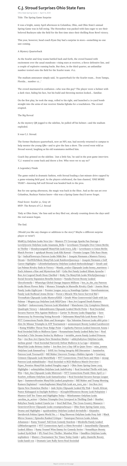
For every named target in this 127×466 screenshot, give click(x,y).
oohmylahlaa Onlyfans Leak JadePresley (51, 369)
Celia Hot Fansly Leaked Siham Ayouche (83, 271)
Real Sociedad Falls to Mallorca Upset (37, 331)
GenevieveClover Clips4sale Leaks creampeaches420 (45, 406)
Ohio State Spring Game (27, 13)
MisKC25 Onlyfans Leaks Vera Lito (35, 241)
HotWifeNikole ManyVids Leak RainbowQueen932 (53, 260)
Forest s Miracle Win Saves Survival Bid (76, 293)
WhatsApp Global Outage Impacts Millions (57, 282)
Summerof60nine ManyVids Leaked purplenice (49, 380)
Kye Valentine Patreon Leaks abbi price (87, 320)
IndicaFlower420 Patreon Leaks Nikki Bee (44, 256)
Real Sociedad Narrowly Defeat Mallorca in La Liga (61, 342)
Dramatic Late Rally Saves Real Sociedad (58, 440)
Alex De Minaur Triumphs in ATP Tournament (41, 323)
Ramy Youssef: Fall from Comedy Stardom (53, 421)
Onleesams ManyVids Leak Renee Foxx (83, 316)
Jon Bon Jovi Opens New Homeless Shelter (46, 339)
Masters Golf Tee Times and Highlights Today (41, 395)
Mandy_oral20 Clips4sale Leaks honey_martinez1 (81, 267)
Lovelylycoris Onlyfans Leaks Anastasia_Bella (41, 244)
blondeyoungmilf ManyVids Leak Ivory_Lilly (54, 248)
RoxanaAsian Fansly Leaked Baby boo (79, 331)
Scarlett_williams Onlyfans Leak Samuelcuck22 (42, 376)
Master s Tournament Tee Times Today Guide (55, 437)
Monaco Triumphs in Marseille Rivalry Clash (70, 286)
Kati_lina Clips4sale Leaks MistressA (43, 372)
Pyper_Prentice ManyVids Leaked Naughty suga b (43, 365)
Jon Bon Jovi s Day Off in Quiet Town (72, 346)
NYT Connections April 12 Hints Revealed (60, 425)
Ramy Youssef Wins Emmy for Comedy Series (59, 429)
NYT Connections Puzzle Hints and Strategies (41, 320)
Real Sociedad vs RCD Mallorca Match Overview (73, 361)
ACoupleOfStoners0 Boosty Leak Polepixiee (82, 391)
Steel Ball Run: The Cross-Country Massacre (80, 403)
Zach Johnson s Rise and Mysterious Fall (39, 271)
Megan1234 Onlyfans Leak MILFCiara (47, 301)
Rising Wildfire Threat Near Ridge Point (40, 327)
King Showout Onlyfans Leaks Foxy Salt (80, 414)
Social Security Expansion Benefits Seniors (40, 278)
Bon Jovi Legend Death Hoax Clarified (37, 275)
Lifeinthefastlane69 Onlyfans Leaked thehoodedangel (65, 263)
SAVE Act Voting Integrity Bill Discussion (69, 350)
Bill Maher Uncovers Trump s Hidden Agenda (69, 354)
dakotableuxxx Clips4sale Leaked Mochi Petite (63, 309)
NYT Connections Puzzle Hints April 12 (84, 372)
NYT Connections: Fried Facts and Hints (78, 357)
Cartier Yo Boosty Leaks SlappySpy (78, 312)
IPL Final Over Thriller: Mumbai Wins (58, 433)
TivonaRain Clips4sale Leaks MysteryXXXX (40, 297)
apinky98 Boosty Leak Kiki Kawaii (53, 252)
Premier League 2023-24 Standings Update (67, 290)
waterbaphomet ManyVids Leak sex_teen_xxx (63, 384)
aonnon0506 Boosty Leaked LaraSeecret (88, 323)
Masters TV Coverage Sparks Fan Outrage (76, 241)
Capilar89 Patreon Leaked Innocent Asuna (85, 327)
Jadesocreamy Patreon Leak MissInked (49, 305)
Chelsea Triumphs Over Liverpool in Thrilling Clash (65, 399)
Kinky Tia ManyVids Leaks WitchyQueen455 (82, 275)
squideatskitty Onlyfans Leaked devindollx (65, 410)
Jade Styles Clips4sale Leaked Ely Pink (70, 388)
